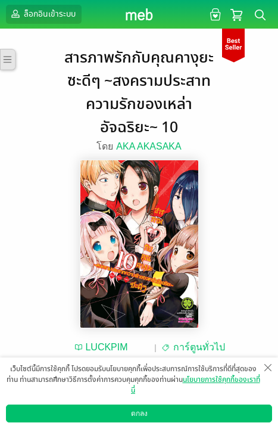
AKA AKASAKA (148, 146)
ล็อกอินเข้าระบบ (42, 13)
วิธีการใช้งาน (208, 420)
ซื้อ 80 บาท (178, 380)
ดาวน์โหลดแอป (72, 420)
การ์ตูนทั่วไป (199, 347)
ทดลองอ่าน (83, 380)
